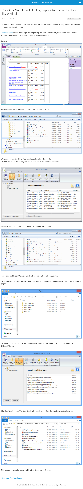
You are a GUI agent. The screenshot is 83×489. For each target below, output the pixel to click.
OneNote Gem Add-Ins (41, 2)
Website (41, 482)
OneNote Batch (7, 33)
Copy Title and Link (74, 19)
